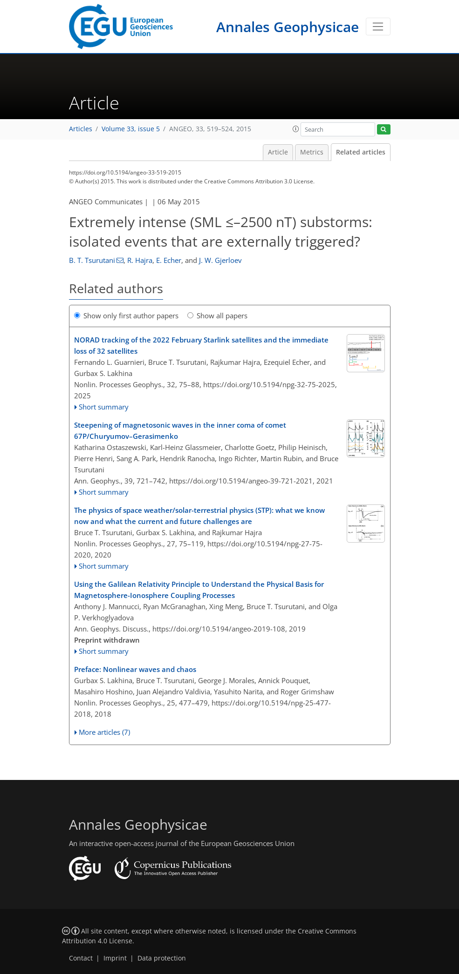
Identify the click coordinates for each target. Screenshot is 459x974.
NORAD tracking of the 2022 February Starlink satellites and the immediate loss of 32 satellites (201, 345)
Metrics (311, 152)
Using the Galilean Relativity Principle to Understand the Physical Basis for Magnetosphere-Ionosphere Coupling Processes (199, 589)
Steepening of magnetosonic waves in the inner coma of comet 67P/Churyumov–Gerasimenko (180, 430)
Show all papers (217, 315)
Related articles (360, 152)
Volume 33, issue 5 (131, 129)
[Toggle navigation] (378, 26)
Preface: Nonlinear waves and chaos (135, 669)
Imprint (115, 958)
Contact (81, 958)
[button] (296, 129)
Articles (80, 129)
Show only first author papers (126, 315)
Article (278, 152)
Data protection (161, 958)
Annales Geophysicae (287, 26)
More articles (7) (104, 732)
